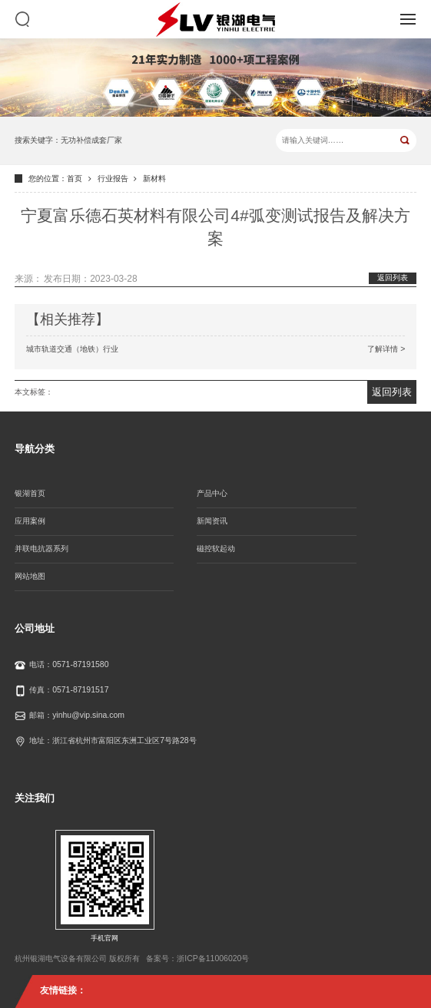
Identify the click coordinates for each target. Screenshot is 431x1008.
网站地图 (30, 576)
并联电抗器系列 (41, 548)
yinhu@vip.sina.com (88, 715)
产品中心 (212, 493)
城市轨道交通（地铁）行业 (216, 349)
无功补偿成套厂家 (91, 140)
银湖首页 (30, 493)
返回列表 (392, 277)
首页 (74, 178)
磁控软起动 (216, 548)
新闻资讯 (212, 521)
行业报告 (113, 178)
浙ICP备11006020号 (213, 958)
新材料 (154, 178)
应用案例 (30, 521)
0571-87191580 (80, 664)
